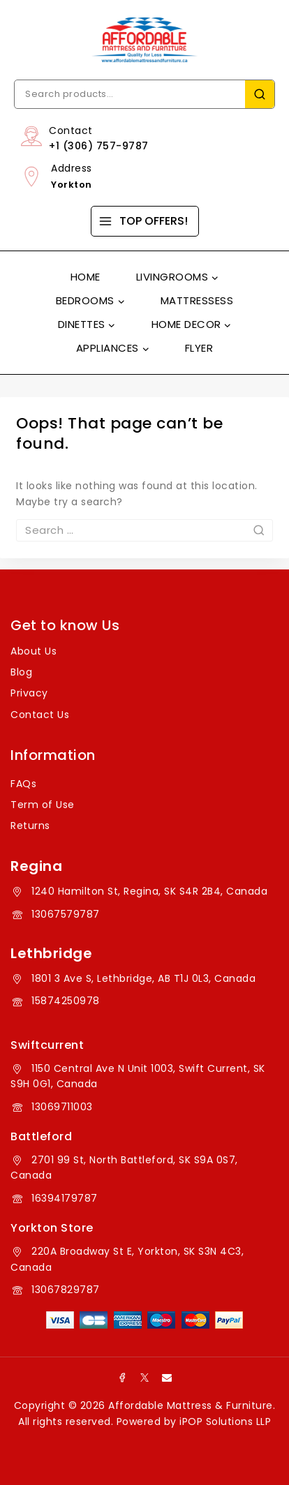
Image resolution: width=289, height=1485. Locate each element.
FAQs (23, 784)
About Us (33, 651)
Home (86, 276)
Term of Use (42, 805)
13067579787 (65, 914)
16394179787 (64, 1198)
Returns (30, 826)
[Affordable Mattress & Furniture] (144, 40)
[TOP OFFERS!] (145, 221)
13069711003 (62, 1107)
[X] (144, 1377)
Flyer (199, 348)
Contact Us (39, 715)
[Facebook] (122, 1377)
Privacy (29, 693)
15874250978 (65, 1001)
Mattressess (197, 300)
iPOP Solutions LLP (225, 1421)
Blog (21, 672)
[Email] (167, 1377)
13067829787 (65, 1290)
